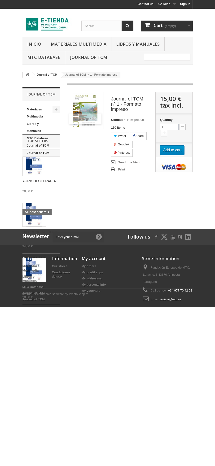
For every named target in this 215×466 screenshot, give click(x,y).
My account (94, 394)
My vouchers (91, 426)
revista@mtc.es (170, 435)
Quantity (166, 120)
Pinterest (122, 152)
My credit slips (92, 408)
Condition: (118, 120)
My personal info (94, 420)
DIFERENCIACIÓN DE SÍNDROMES (40, 264)
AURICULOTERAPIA (39, 211)
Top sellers (37, 171)
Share (138, 136)
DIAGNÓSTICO (34, 317)
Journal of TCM (88, 57)
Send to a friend (129, 162)
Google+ (121, 144)
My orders (89, 402)
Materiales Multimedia (78, 44)
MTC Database (43, 57)
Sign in (185, 4)
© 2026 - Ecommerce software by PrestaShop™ (55, 453)
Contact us (145, 4)
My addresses (92, 414)
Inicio (34, 44)
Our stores (60, 402)
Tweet (120, 136)
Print (121, 169)
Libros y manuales (138, 44)
